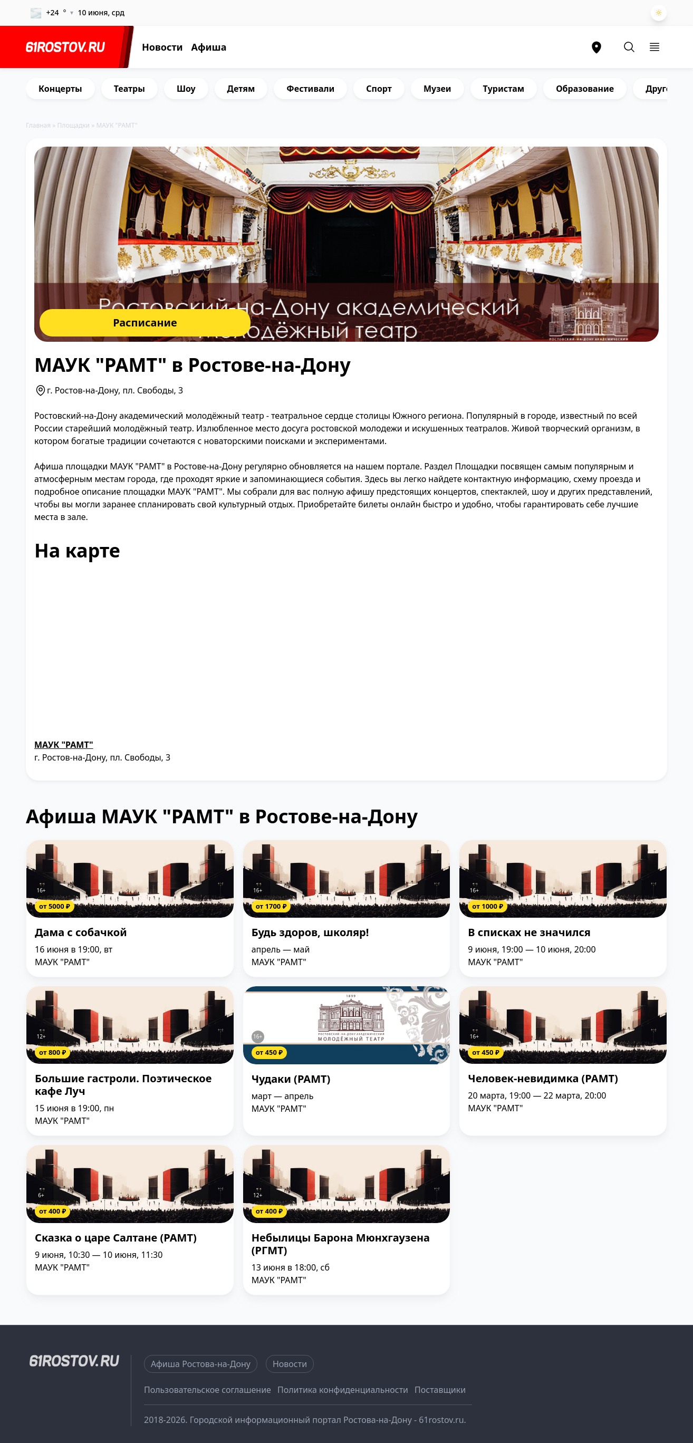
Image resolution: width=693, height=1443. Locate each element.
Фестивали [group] (310, 88)
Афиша (209, 47)
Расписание (145, 322)
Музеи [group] (437, 88)
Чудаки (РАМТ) (291, 1079)
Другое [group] (661, 88)
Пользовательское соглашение (207, 1390)
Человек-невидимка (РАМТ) (543, 1078)
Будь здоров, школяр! (310, 932)
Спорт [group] (379, 88)
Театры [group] (129, 88)
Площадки (73, 125)
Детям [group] (241, 88)
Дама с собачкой (81, 932)
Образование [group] (585, 88)
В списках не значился (529, 932)
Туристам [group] (504, 88)
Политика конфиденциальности (342, 1390)
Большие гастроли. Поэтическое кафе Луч (123, 1085)
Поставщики (440, 1390)
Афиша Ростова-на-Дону (201, 1364)
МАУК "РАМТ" (63, 745)
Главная (38, 125)
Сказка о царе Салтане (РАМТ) (116, 1238)
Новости (162, 47)
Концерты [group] (60, 88)
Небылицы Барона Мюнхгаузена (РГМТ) (341, 1244)
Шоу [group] (186, 88)
